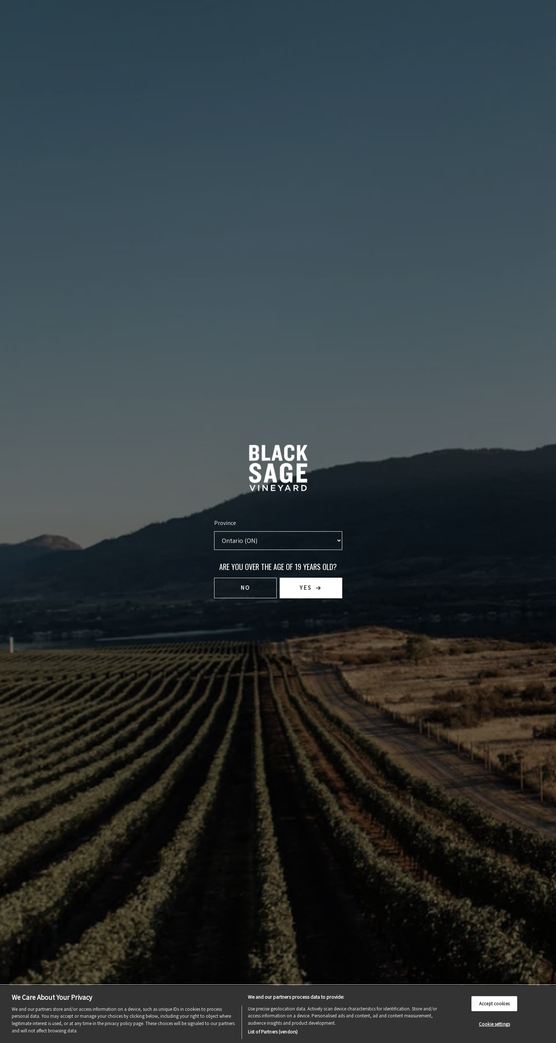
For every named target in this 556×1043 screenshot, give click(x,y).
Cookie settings (494, 1024)
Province (225, 522)
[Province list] (278, 540)
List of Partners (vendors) (273, 1032)
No (245, 588)
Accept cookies (494, 1003)
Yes (306, 588)
